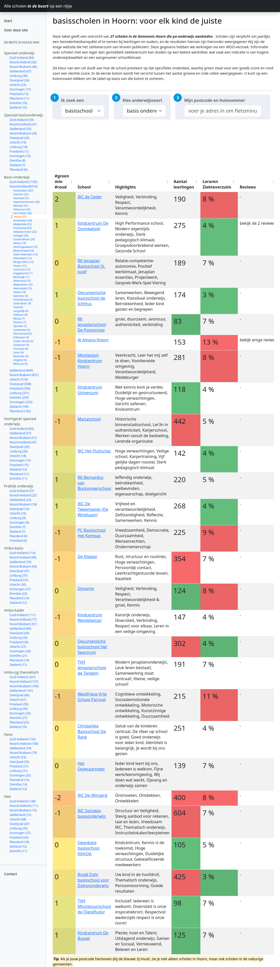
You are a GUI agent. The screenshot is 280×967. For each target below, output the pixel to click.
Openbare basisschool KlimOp (88, 848)
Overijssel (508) (20, 384)
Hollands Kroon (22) (24, 232)
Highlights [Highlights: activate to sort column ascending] (125, 187)
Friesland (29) (19, 642)
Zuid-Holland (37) (22, 491)
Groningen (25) (20, 775)
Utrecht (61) (18, 700)
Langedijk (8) (20, 311)
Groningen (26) (20, 651)
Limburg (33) (19, 637)
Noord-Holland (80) (23, 557)
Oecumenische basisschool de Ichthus (91, 298)
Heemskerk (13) (22, 258)
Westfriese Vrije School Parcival (92, 696)
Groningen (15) (20, 460)
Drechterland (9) (22, 299)
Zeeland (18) (18, 727)
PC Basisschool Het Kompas (92, 532)
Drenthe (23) (18, 593)
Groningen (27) (20, 589)
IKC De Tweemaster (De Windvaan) (93, 509)
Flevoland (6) (18, 169)
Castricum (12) (21, 269)
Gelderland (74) (20, 748)
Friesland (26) (19, 837)
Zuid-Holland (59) (22, 120)
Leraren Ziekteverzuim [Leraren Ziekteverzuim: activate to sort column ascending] (216, 184)
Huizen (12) (20, 265)
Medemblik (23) (22, 224)
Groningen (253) (21, 402)
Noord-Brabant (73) (23, 810)
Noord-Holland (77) (23, 619)
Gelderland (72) (20, 815)
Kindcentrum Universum (90, 389)
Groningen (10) (20, 156)
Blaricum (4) (20, 363)
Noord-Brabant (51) (23, 438)
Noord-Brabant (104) (24, 686)
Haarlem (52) (20, 194)
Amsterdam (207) (23, 190)
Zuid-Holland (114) (22, 553)
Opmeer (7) (20, 326)
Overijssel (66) (19, 695)
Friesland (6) (18, 540)
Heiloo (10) (19, 292)
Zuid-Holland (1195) (23, 182)
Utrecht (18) (18, 456)
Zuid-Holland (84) (22, 58)
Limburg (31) (19, 771)
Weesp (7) (19, 318)
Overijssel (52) (19, 762)
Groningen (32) (20, 713)
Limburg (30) (19, 76)
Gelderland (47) (20, 71)
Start (8, 20)
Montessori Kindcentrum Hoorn (90, 360)
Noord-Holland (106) (24, 744)
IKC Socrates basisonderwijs (92, 813)
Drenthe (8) (17, 160)
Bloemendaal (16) (23, 250)
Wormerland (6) (22, 333)
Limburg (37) (19, 575)
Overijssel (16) (19, 509)
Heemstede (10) (22, 288)
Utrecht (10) (18, 513)
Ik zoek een (72, 100)
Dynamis (86, 588)
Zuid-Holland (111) (22, 615)
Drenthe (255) (19, 397)
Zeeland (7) (17, 165)
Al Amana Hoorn (93, 340)
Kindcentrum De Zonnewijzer (93, 226)
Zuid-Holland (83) (22, 429)
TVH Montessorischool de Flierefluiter (94, 906)
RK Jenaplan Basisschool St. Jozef (91, 266)
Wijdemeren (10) (23, 284)
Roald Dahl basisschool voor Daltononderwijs (93, 880)
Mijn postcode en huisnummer (214, 100)
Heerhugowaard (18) (25, 247)
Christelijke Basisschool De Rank (92, 731)
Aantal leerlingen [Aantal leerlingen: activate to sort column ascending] (184, 184)
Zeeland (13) (18, 469)
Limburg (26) (19, 451)
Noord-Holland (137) (24, 681)
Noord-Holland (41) (23, 124)
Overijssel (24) (19, 80)
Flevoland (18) (19, 842)
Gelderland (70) (20, 562)
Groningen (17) (20, 89)
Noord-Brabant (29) (23, 133)
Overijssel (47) (19, 571)
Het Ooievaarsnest (91, 766)
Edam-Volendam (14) (25, 254)
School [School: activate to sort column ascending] (84, 187)
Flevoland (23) (19, 722)
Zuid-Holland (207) (22, 677)
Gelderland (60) (20, 628)
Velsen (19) (19, 243)
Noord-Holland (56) (23, 62)
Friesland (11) (19, 151)
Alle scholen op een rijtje (25, 6)
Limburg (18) (19, 147)
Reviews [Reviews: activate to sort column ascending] (248, 187)
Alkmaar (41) (20, 205)
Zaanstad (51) (21, 198)
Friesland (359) (20, 388)
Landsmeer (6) (21, 330)
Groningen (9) (19, 522)
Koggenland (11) (23, 273)
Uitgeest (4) (20, 360)
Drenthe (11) (18, 478)
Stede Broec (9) (22, 303)
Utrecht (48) (18, 819)
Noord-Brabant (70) (23, 753)
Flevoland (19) (19, 780)
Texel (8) (18, 307)
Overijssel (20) (19, 138)
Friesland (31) (19, 580)
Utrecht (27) (18, 646)
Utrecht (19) (18, 142)
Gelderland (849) (21, 370)
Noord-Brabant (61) (23, 624)
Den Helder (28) (22, 213)
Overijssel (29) (19, 447)
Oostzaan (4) (20, 348)
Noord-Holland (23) (23, 495)
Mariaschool (89, 419)
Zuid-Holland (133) (22, 739)
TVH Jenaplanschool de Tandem (92, 667)
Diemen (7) (19, 322)
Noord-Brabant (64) (23, 566)
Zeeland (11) (18, 665)
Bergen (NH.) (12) (23, 262)
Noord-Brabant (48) (23, 67)
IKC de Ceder (90, 197)
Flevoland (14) (19, 598)
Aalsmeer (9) (20, 296)
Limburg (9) (18, 518)
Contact (10, 873)
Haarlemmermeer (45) (26, 202)
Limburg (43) (19, 709)
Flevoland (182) (20, 411)
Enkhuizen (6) (21, 337)
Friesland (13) (19, 94)
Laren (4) (18, 352)
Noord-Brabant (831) (24, 375)
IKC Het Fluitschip (94, 451)
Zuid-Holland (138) (22, 801)
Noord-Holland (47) (23, 442)
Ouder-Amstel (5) (23, 341)
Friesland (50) (19, 704)
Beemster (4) (20, 356)
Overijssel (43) (19, 633)
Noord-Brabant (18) (23, 504)
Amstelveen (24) (22, 220)
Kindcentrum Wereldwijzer (90, 617)
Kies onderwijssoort (142, 100)
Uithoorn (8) (20, 314)
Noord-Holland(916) (23, 186)
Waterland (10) (22, 281)
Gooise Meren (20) (24, 239)
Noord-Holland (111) (24, 806)
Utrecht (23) (18, 85)
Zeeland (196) (19, 406)
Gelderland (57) (20, 433)
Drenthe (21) (18, 656)
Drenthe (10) (18, 103)
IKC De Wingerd (92, 795)
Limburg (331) (19, 393)
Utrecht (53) (18, 757)
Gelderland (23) (20, 500)
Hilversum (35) (21, 209)
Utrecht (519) (19, 379)
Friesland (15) (19, 465)
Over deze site (16, 30)
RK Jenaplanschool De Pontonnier (92, 324)
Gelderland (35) (20, 129)
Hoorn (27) (20, 216)
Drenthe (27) (18, 718)
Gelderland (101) (21, 690)
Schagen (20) (20, 235)
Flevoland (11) (19, 98)
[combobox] (222, 111)
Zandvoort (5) (21, 345)
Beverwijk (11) (21, 277)
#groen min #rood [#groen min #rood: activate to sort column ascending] (62, 181)
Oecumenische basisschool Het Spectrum (92, 646)
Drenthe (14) (18, 784)
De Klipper (87, 556)
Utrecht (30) (18, 584)
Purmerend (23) (22, 228)
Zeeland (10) (18, 107)
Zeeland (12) (18, 603)
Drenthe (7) (17, 527)
